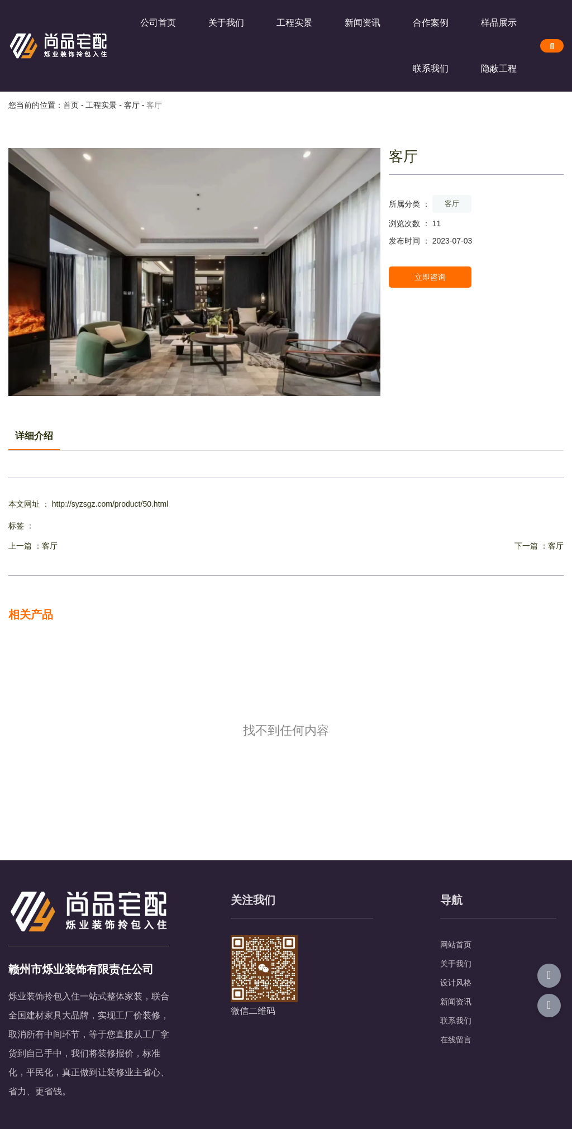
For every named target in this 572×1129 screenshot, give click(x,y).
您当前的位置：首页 (44, 105)
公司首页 (158, 22)
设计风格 (455, 982)
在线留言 (455, 1039)
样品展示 (499, 22)
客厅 (132, 105)
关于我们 (226, 22)
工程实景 (294, 22)
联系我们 (431, 68)
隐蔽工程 (499, 68)
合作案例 (431, 22)
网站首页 (455, 944)
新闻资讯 (362, 22)
